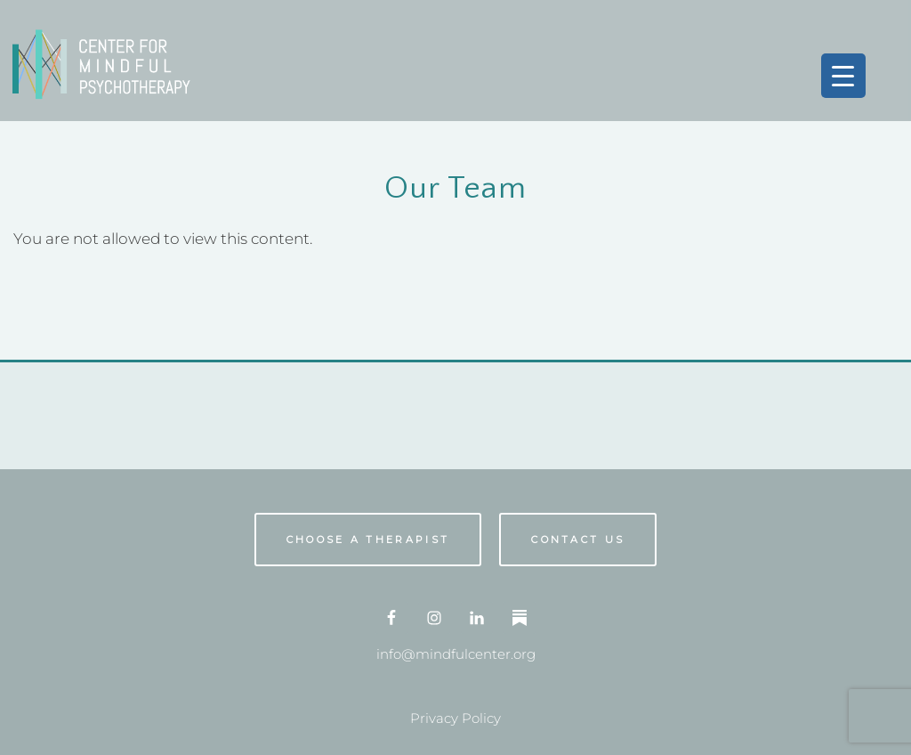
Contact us (578, 539)
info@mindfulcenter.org (456, 653)
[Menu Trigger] (843, 75)
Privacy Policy (455, 718)
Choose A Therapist (367, 539)
